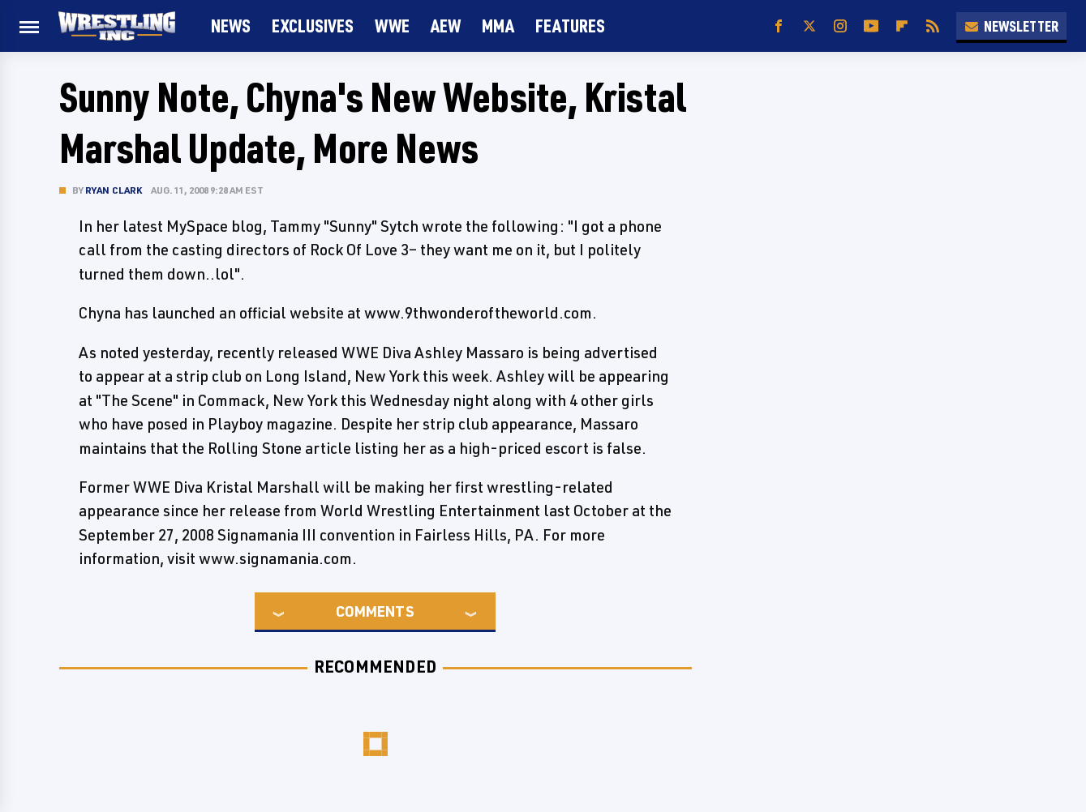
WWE (392, 25)
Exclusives (313, 25)
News (231, 25)
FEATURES (570, 25)
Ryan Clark (114, 190)
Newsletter (1011, 26)
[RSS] (932, 26)
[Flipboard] (902, 26)
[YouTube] (871, 26)
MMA (498, 25)
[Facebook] (778, 26)
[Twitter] (809, 26)
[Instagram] (840, 26)
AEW (446, 25)
